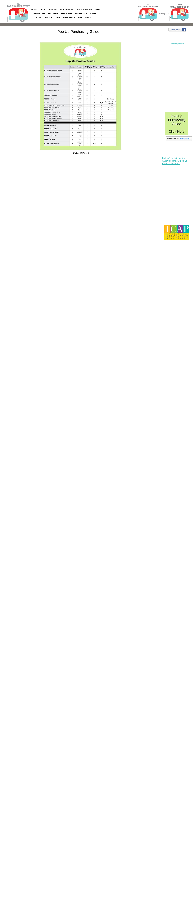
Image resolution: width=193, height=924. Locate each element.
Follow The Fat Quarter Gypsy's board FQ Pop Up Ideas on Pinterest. (174, 161)
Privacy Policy (177, 44)
